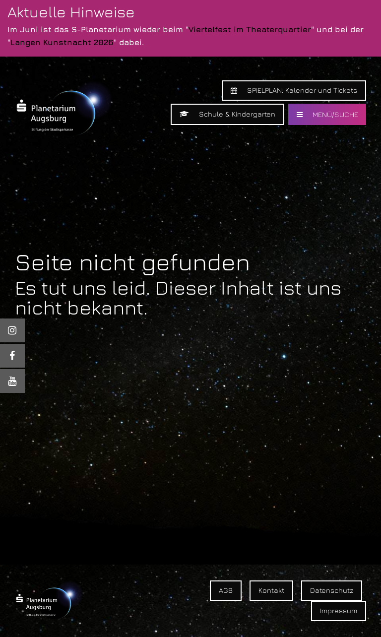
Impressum (338, 610)
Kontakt (271, 590)
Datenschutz (331, 590)
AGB (226, 590)
